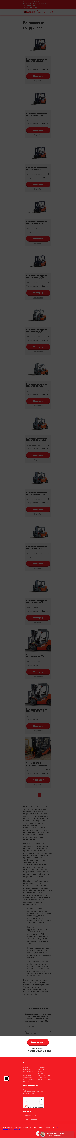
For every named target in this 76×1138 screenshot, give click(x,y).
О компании (41, 1067)
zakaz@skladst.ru (29, 1116)
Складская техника (41, 1072)
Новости (40, 1069)
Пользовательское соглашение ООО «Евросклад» (44, 1077)
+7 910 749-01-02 (38, 1051)
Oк (38, 1133)
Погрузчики (28, 1071)
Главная (26, 1067)
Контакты (27, 1069)
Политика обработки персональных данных (29, 1078)
